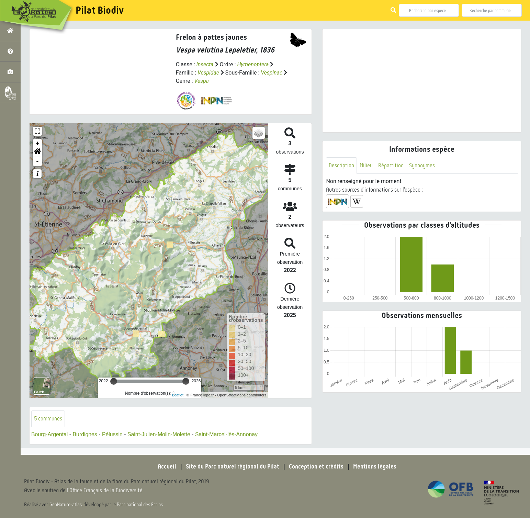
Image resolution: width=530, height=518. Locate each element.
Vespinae (272, 72)
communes (48, 418)
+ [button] (38, 143)
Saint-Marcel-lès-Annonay (228, 434)
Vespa (201, 81)
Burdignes (85, 434)
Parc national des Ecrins (140, 505)
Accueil (167, 466)
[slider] (113, 381)
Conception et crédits (316, 466)
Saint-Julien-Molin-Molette (160, 434)
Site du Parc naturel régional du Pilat (232, 466)
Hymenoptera (253, 64)
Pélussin (113, 434)
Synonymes (422, 165)
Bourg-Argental (49, 434)
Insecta (205, 64)
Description (341, 165)
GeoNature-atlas (65, 505)
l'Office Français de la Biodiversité (105, 490)
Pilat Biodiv (100, 10)
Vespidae (208, 72)
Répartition (391, 165)
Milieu (366, 165)
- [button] (38, 161)
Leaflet (177, 395)
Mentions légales (374, 466)
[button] (37, 152)
